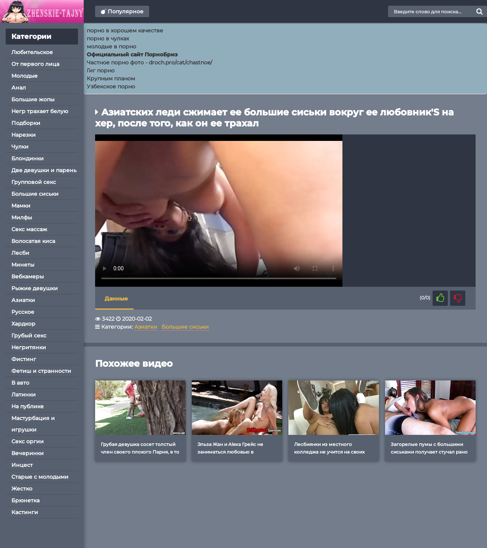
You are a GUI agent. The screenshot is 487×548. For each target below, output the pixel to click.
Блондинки (27, 158)
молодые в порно (111, 46)
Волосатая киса (33, 241)
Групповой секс (33, 182)
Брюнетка (25, 500)
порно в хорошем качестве (125, 30)
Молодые (24, 75)
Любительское (32, 52)
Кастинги (24, 512)
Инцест (22, 465)
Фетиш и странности (41, 370)
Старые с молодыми (39, 476)
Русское (22, 311)
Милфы (21, 217)
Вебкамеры (27, 276)
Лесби (20, 252)
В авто (20, 382)
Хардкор (23, 323)
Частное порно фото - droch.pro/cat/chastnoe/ (149, 62)
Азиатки (23, 300)
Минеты (22, 264)
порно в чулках (108, 38)
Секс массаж (29, 229)
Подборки (25, 123)
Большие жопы (32, 99)
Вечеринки (27, 453)
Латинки (23, 394)
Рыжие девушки (34, 288)
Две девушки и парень (43, 170)
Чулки (20, 146)
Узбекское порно (111, 86)
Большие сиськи (35, 193)
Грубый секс (28, 335)
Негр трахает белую (39, 111)
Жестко (21, 488)
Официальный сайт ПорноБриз (132, 54)
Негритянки (28, 347)
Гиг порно (101, 70)
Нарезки (23, 134)
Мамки (20, 205)
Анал (18, 87)
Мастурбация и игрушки (33, 424)
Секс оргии (27, 441)
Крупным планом (111, 78)
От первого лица (35, 64)
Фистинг (23, 359)
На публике (27, 406)
